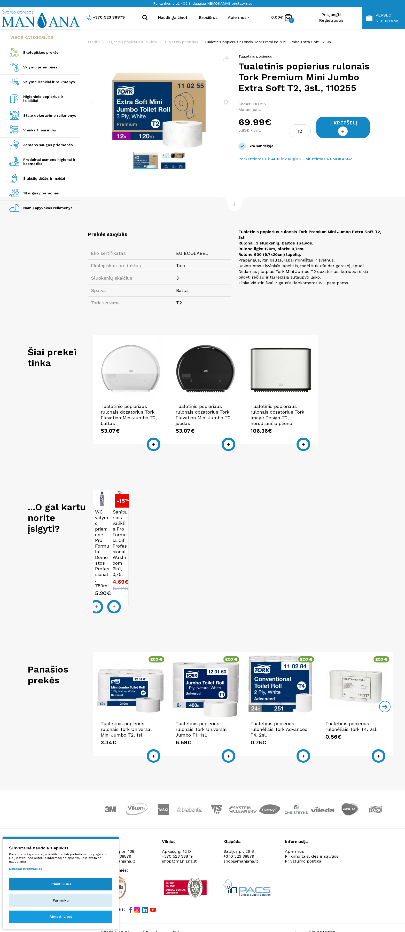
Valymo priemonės (40, 67)
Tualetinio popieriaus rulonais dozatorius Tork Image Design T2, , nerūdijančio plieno (277, 415)
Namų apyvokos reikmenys (48, 208)
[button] (226, 59)
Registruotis (331, 20)
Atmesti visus (61, 917)
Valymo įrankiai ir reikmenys (49, 82)
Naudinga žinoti (173, 17)
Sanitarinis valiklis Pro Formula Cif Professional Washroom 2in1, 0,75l (145, 543)
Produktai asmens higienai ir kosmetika (49, 161)
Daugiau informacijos (25, 869)
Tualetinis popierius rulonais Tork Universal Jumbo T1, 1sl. (201, 707)
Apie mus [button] (237, 17)
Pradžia (94, 42)
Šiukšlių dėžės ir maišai (44, 178)
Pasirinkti (61, 900)
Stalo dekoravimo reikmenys (49, 115)
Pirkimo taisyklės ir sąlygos (311, 834)
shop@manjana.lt (179, 839)
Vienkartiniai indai (39, 130)
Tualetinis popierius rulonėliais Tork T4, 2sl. (351, 704)
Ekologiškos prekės (41, 52)
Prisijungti (331, 14)
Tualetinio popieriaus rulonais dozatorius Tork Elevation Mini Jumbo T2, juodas (204, 415)
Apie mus (294, 829)
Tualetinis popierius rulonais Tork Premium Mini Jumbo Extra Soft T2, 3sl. (269, 42)
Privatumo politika (303, 839)
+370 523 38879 (106, 17)
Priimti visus (60, 884)
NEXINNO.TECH (323, 910)
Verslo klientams (383, 18)
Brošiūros (208, 17)
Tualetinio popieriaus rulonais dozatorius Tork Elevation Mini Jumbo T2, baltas (129, 415)
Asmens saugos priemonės (48, 145)
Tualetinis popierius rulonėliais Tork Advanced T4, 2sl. (279, 707)
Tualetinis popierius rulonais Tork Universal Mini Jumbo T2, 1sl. (126, 707)
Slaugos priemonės (41, 193)
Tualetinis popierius (181, 42)
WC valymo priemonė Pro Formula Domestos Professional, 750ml (110, 543)
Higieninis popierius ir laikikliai (43, 98)
